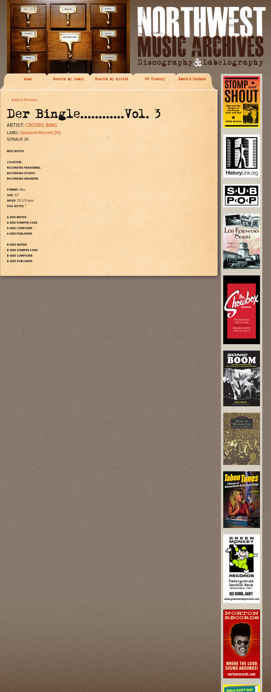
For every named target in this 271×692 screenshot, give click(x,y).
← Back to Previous (22, 99)
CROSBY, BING (41, 125)
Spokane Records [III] (40, 132)
